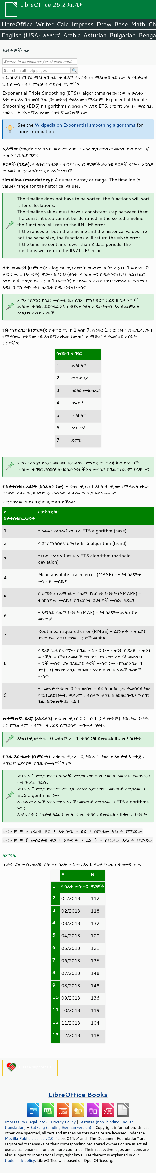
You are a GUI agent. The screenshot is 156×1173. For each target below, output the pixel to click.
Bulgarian (123, 35)
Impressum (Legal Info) (26, 1122)
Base (121, 24)
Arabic (71, 35)
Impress (83, 24)
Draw (103, 24)
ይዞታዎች (12, 50)
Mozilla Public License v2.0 (29, 1138)
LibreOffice (17, 24)
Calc (63, 24)
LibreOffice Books (78, 1094)
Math (138, 24)
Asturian (95, 35)
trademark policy (20, 1160)
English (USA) (20, 35)
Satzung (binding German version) (60, 1127)
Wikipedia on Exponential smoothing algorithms (85, 125)
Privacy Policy (63, 1122)
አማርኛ (51, 35)
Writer (44, 24)
